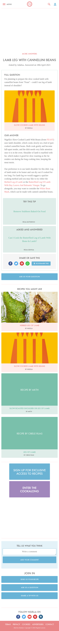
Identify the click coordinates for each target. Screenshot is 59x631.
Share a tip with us (29, 595)
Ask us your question (29, 276)
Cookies (26, 624)
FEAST (50, 139)
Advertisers (38, 624)
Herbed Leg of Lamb (13, 182)
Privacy (16, 624)
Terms (8, 624)
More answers (29, 54)
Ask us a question (29, 587)
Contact (49, 624)
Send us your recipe (29, 579)
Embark (21, 628)
